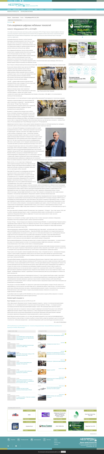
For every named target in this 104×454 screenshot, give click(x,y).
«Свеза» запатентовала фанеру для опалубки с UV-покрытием (24, 363)
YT (16, 446)
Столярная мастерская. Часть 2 (53, 344)
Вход (11, 1)
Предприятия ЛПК (79, 73)
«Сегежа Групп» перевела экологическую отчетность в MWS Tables (25, 346)
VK (20, 1)
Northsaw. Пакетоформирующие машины (55, 335)
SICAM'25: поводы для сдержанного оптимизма (54, 396)
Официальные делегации (93, 73)
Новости (23, 9)
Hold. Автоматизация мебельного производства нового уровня (54, 388)
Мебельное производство (13, 11)
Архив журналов (37, 439)
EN (16, 1)
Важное (55, 439)
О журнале (41, 9)
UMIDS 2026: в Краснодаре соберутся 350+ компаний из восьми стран (25, 354)
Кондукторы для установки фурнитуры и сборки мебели (55, 379)
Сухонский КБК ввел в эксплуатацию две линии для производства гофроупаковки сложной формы (25, 338)
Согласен (63, 452)
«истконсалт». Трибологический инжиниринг (56, 361)
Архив (36, 9)
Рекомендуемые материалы (27, 11)
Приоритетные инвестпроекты (86, 73)
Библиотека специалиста (72, 73)
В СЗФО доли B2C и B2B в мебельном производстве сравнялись (24, 371)
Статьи (21, 17)
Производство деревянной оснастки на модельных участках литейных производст (56, 353)
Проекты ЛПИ (30, 9)
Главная (9, 9)
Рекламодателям (49, 9)
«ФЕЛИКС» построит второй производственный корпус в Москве (24, 389)
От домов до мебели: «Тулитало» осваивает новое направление (25, 397)
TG (22, 1)
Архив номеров (15, 17)
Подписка (13, 439)
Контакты (49, 439)
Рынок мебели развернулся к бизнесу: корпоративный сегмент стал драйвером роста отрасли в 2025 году (25, 381)
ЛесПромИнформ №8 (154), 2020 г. (32, 17)
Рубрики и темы (16, 9)
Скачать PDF (72, 57)
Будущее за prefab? (51, 370)
